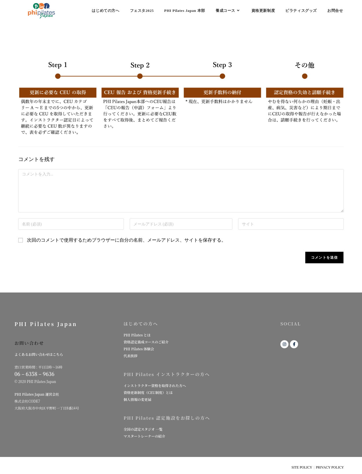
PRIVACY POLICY (330, 467)
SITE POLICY (301, 467)
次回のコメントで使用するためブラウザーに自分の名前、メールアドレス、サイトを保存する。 (126, 240)
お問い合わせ (29, 343)
